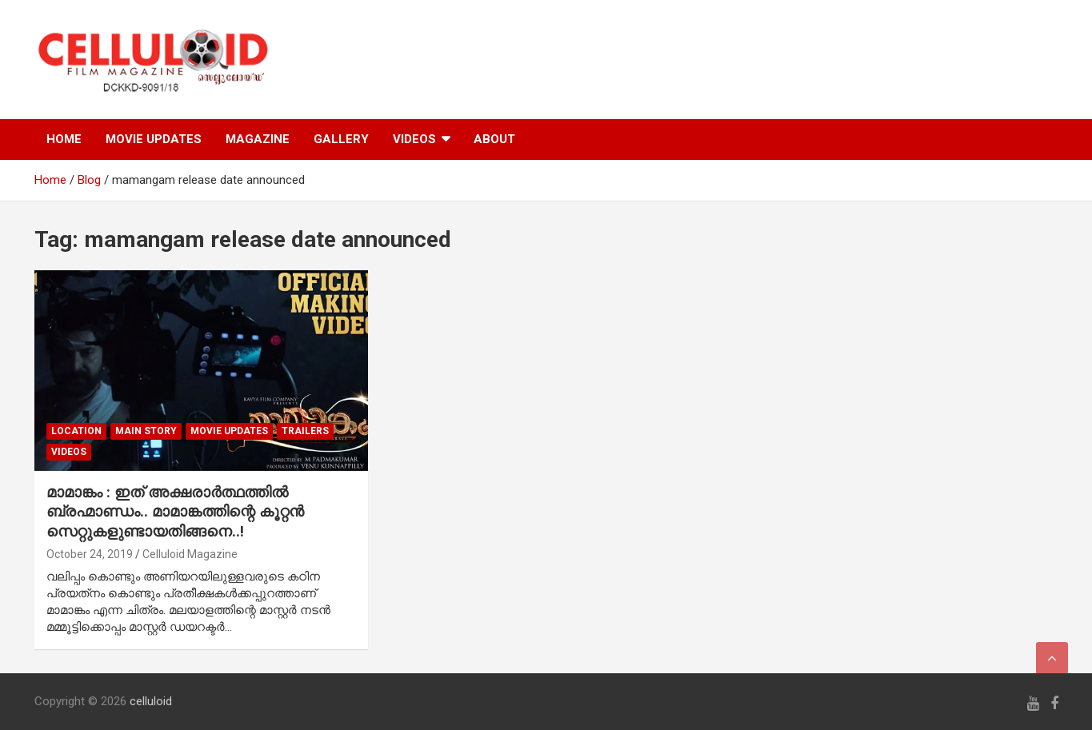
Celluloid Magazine (190, 554)
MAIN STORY (146, 431)
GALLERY (341, 139)
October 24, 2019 (89, 554)
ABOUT (494, 139)
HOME (64, 139)
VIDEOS (414, 139)
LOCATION (76, 431)
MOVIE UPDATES (154, 139)
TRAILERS (305, 431)
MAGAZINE (258, 139)
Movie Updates (229, 431)
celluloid (151, 701)
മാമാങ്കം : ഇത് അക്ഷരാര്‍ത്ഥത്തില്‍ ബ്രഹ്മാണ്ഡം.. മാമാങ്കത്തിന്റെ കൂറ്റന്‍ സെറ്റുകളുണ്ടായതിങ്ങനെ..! (175, 512)
